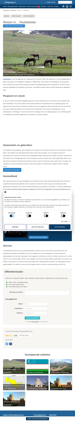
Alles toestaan (60, 227)
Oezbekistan (7, 79)
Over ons (50, 6)
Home (5, 6)
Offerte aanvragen (16, 16)
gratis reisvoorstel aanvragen (14, 26)
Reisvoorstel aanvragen (12, 170)
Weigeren (15, 227)
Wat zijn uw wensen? (16, 292)
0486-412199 (50, 2)
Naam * (20, 304)
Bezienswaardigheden (29, 16)
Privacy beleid (34, 321)
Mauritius (43, 6)
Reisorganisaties (13, 6)
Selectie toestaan (37, 227)
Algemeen (6, 16)
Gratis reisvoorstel (33, 7)
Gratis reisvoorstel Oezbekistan (37, 418)
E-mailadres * (18, 308)
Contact (56, 6)
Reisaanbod (22, 6)
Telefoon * (20, 313)
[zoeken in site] (70, 2)
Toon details (64, 221)
